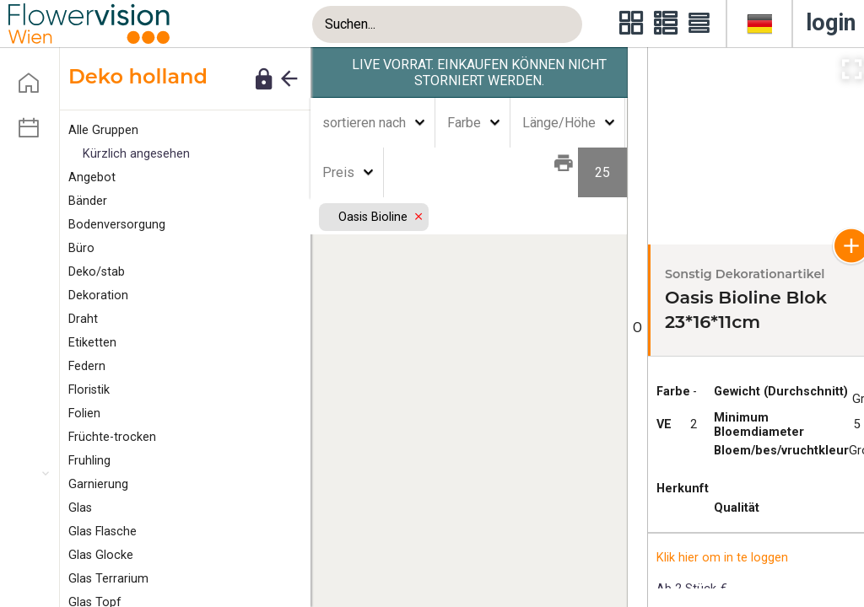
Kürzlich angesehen (136, 154)
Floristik (89, 390)
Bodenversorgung (116, 225)
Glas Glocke (100, 555)
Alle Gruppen (103, 130)
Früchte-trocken (112, 437)
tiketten (92, 343)
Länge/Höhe (559, 123)
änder (87, 201)
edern (86, 366)
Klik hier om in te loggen (722, 558)
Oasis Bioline (374, 217)
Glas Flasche (102, 531)
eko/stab (96, 272)
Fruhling (89, 461)
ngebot (92, 177)
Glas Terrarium (108, 579)
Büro (81, 248)
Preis (338, 172)
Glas (80, 508)
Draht (83, 319)
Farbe (464, 123)
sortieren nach (364, 123)
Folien (84, 413)
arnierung (98, 484)
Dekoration (98, 295)
